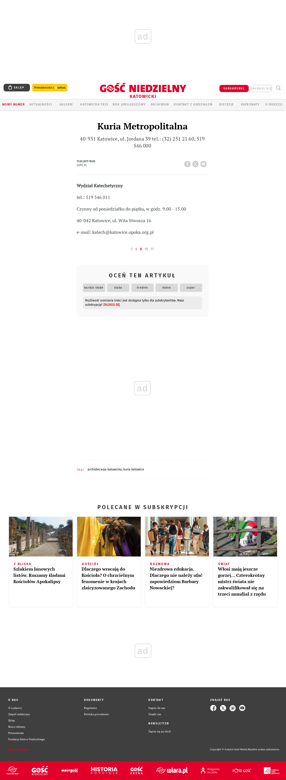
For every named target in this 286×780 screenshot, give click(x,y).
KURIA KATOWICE (133, 469)
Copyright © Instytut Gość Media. (229, 749)
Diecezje (226, 104)
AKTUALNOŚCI (40, 104)
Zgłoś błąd (18, 749)
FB (188, 162)
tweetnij (196, 162)
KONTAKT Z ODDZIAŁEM (193, 104)
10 (146, 249)
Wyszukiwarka (278, 88)
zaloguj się (261, 88)
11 (152, 249)
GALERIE (66, 104)
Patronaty (250, 104)
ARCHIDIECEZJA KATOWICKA (105, 469)
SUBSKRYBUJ (233, 88)
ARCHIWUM (160, 104)
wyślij (204, 162)
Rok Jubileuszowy (129, 104)
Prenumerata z (49, 87)
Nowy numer (13, 104)
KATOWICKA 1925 (94, 104)
